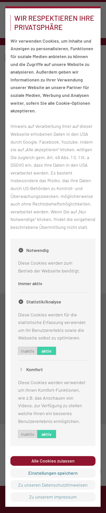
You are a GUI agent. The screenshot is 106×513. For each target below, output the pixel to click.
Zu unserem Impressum (53, 497)
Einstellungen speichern (53, 472)
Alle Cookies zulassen (53, 461)
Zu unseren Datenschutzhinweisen (53, 485)
